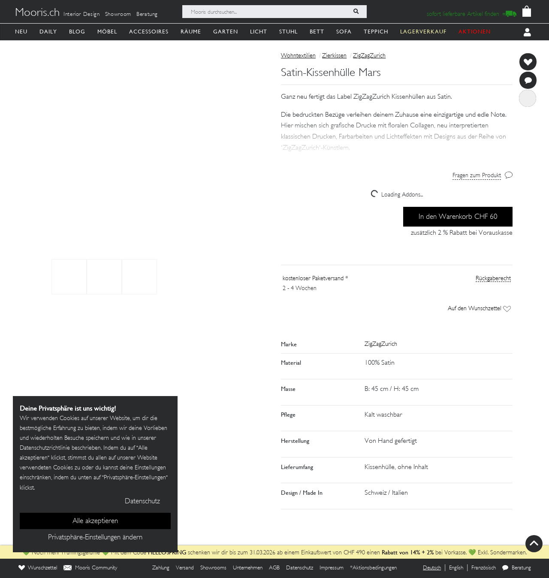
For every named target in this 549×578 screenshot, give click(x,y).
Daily (48, 31)
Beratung (147, 14)
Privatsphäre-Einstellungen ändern (95, 537)
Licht (258, 31)
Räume (191, 31)
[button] (397, 137)
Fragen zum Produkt (476, 176)
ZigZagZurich (369, 56)
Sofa (344, 31)
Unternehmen (247, 568)
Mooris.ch (37, 13)
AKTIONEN (475, 31)
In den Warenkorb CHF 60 (458, 217)
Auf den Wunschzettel (479, 309)
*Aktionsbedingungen (373, 568)
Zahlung (160, 568)
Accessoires (149, 31)
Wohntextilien (298, 56)
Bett (317, 31)
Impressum (332, 568)
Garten (225, 31)
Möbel (107, 31)
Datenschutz (299, 568)
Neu (21, 31)
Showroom (118, 14)
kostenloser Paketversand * (315, 278)
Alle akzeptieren (95, 521)
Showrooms (213, 568)
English (456, 568)
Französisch (483, 568)
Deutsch (432, 568)
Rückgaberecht (493, 278)
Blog (77, 31)
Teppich (376, 31)
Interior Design (81, 14)
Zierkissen (334, 56)
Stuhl (288, 31)
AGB (274, 568)
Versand (185, 568)
